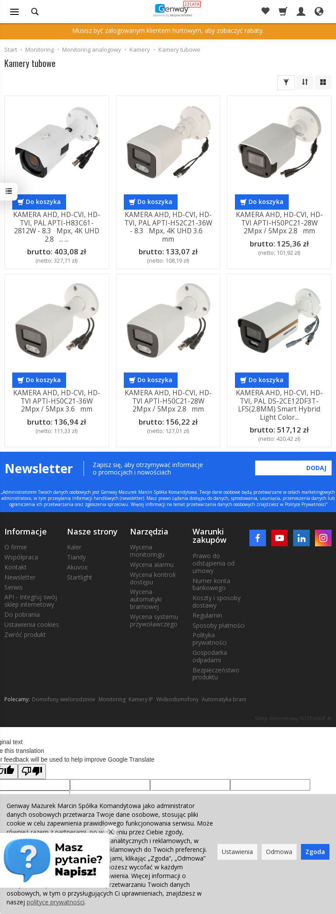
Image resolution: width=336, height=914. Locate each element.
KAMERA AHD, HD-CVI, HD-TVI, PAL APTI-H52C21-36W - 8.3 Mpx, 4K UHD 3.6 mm (168, 226)
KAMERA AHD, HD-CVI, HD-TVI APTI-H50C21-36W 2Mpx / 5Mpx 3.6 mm (56, 401)
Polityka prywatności (209, 639)
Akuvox (77, 567)
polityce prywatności (55, 902)
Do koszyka (43, 201)
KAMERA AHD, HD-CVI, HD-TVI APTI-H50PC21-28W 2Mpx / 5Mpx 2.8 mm (279, 223)
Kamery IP (141, 699)
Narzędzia (149, 531)
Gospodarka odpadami (209, 656)
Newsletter (19, 577)
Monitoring (112, 699)
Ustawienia (237, 851)
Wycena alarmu (152, 564)
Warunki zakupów (209, 535)
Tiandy (76, 557)
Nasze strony (92, 531)
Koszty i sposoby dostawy (216, 601)
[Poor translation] (32, 771)
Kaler (74, 547)
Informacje (25, 531)
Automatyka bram (224, 699)
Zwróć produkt (25, 634)
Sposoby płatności (218, 625)
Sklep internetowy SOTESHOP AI (293, 718)
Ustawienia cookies (31, 624)
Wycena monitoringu (147, 551)
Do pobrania (22, 614)
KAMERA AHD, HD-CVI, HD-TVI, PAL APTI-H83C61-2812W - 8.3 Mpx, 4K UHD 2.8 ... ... (56, 226)
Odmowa (279, 851)
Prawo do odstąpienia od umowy (213, 563)
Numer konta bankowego (211, 584)
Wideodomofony (177, 699)
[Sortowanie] (305, 82)
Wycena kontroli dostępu (152, 578)
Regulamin (207, 615)
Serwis (13, 587)
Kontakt (15, 567)
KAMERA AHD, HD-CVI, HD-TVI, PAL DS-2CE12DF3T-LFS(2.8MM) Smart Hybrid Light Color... (279, 405)
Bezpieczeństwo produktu (215, 674)
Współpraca (21, 557)
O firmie (15, 547)
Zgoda (315, 851)
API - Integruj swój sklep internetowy (30, 600)
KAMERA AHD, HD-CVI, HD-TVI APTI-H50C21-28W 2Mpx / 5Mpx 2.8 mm (167, 401)
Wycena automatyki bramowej (146, 599)
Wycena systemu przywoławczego (154, 620)
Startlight (79, 577)
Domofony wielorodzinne (63, 699)
